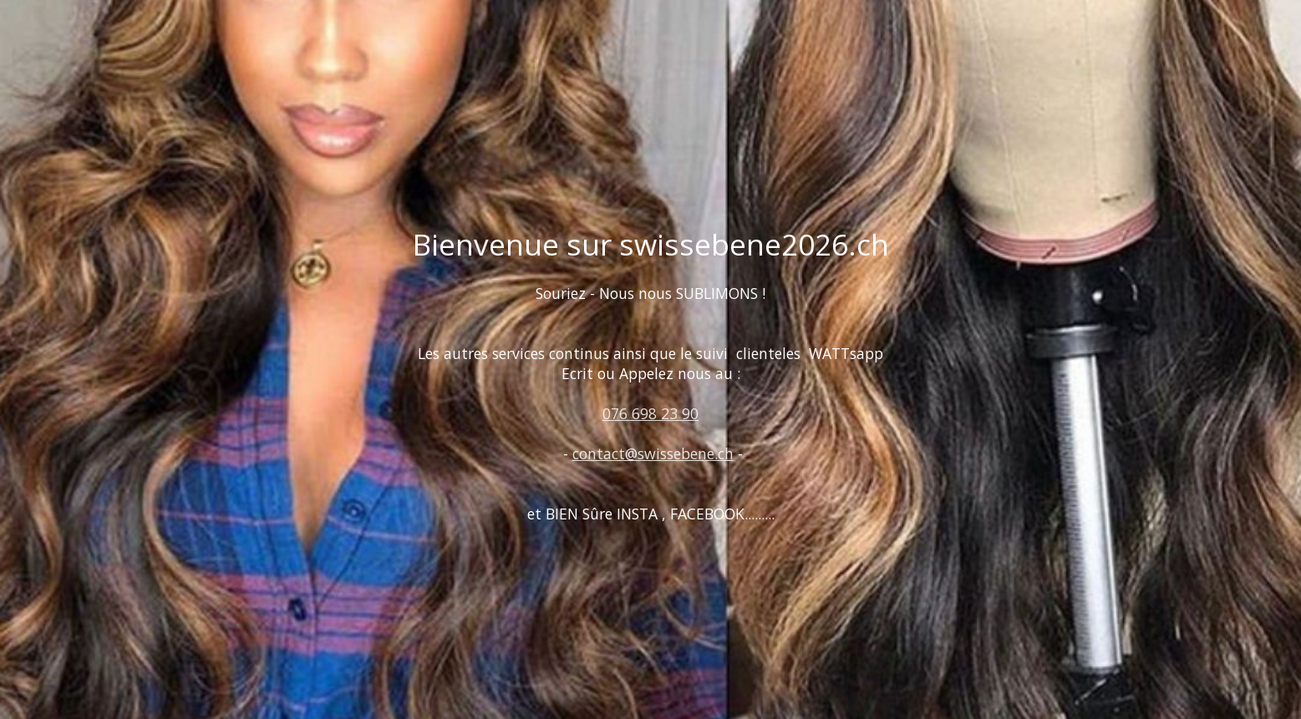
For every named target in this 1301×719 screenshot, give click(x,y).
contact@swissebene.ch (653, 453)
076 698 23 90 (650, 413)
